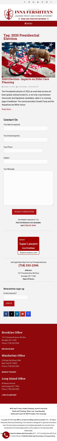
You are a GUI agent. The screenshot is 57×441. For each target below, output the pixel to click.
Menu (29, 23)
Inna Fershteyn (22, 87)
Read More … (7, 109)
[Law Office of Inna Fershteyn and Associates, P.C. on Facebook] (6, 314)
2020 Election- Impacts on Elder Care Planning (25, 80)
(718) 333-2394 (30, 225)
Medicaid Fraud (16, 414)
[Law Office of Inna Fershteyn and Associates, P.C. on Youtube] (22, 314)
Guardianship (40, 411)
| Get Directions (37, 436)
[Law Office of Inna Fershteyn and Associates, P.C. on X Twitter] (11, 314)
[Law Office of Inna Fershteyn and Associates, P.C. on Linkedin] (17, 314)
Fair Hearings (41, 414)
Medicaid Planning (19, 411)
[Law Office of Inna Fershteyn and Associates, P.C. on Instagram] (28, 314)
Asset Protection (41, 408)
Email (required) (10, 293)
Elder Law (30, 411)
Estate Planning (28, 408)
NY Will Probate (29, 414)
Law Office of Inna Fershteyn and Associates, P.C (18, 433)
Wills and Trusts (16, 408)
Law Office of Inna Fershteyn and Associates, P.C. (31, 420)
